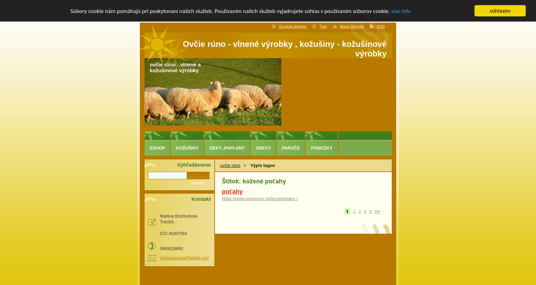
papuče (291, 148)
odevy (263, 148)
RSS (381, 26)
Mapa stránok (352, 26)
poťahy (232, 191)
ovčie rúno (230, 165)
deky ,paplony (227, 148)
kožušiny (187, 148)
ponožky (321, 148)
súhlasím (500, 10)
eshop (157, 148)
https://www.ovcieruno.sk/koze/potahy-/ (259, 198)
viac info (401, 10)
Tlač (323, 26)
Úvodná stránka (293, 26)
